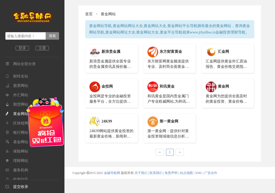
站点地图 (186, 173)
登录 (22, 48)
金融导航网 (112, 173)
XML (198, 173)
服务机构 (16, 170)
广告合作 (210, 173)
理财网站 (16, 161)
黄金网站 (16, 114)
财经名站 (16, 76)
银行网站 (16, 133)
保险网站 (16, 151)
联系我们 (156, 173)
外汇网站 (16, 95)
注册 (42, 48)
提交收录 (16, 187)
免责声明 (171, 173)
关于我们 (141, 173)
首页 (89, 14)
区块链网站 (18, 123)
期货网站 (16, 104)
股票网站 (16, 86)
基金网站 (16, 142)
